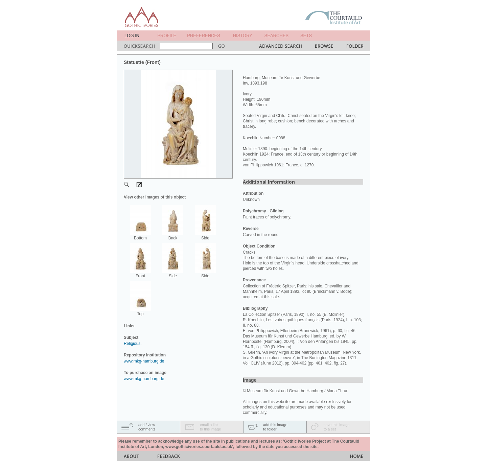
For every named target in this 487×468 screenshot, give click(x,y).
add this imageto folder (275, 427)
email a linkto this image (210, 427)
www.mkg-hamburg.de (144, 361)
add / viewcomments (147, 427)
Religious (132, 343)
